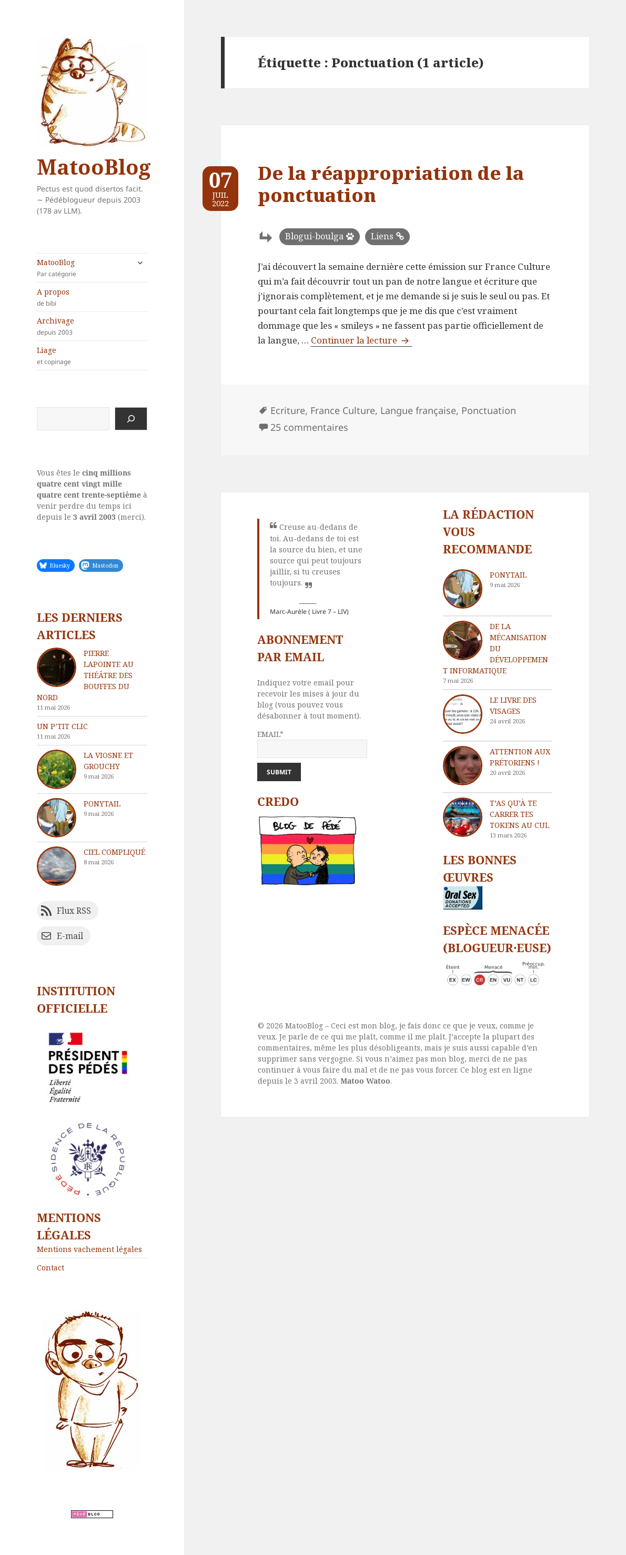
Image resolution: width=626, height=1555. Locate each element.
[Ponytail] (462, 589)
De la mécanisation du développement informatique (495, 648)
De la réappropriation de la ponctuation (391, 183)
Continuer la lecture (361, 340)
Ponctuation (488, 410)
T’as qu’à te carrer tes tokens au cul (519, 814)
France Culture (342, 410)
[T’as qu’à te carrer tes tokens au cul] (462, 817)
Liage (92, 355)
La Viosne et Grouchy (108, 760)
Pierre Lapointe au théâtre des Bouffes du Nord (85, 675)
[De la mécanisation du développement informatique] (462, 640)
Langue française (418, 410)
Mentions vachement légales (89, 1249)
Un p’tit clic (62, 726)
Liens (382, 236)
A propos (92, 297)
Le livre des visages (513, 705)
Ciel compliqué (114, 852)
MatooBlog (93, 166)
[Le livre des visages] (462, 714)
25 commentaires (309, 427)
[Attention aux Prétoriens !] (462, 765)
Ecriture (287, 410)
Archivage (92, 326)
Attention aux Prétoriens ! (520, 757)
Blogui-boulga (314, 236)
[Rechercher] (131, 418)
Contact (50, 1268)
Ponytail (102, 804)
